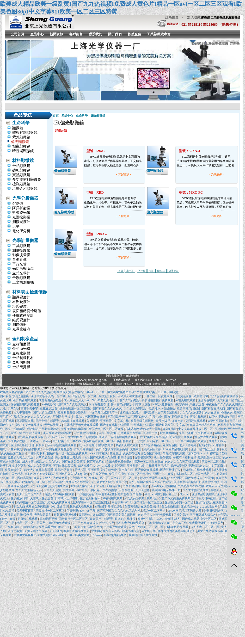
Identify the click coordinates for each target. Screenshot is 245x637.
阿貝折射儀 (21, 208)
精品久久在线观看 (127, 445)
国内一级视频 (107, 433)
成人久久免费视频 (40, 465)
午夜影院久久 (78, 478)
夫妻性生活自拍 (218, 420)
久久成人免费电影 (135, 408)
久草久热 (13, 408)
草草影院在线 (25, 420)
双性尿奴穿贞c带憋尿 (19, 514)
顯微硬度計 (21, 297)
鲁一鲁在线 (126, 469)
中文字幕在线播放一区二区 (196, 429)
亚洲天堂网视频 (63, 416)
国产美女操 (95, 527)
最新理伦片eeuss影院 (92, 514)
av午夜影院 (49, 404)
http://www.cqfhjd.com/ (84, 380)
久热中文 (136, 449)
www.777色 (107, 523)
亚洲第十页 (150, 433)
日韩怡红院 (125, 457)
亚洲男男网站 (168, 433)
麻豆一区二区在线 (214, 461)
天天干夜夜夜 (25, 510)
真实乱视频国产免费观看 (158, 400)
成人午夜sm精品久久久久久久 (41, 461)
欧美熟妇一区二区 (210, 457)
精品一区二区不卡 (154, 510)
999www (97, 535)
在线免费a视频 (150, 506)
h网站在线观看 (224, 433)
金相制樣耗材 (23, 358)
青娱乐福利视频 (84, 449)
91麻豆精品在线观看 (176, 449)
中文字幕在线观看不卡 (103, 412)
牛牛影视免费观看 (115, 527)
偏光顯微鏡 (20, 142)
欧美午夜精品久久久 (76, 531)
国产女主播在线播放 (196, 490)
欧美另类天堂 (131, 531)
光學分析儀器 (25, 198)
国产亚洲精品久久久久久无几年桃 (119, 510)
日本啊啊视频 (49, 518)
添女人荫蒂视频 (134, 498)
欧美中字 (121, 482)
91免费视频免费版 (114, 465)
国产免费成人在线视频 (199, 478)
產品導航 (22, 115)
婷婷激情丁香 (152, 449)
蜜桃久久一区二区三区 (225, 490)
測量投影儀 (21, 250)
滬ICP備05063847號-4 (148, 380)
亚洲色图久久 (65, 474)
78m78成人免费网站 (164, 486)
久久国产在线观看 (78, 482)
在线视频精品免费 (115, 535)
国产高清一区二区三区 (73, 518)
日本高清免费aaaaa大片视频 (143, 429)
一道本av (32, 441)
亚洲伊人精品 (79, 486)
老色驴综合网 (227, 514)
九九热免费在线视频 (191, 486)
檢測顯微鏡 (21, 184)
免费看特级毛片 (199, 523)
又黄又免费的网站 (59, 502)
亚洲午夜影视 (20, 445)
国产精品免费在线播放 (224, 396)
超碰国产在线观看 (102, 518)
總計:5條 (173, 270)
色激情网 (225, 437)
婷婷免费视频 (163, 514)
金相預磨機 (21, 344)
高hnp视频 (81, 474)
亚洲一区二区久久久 (29, 494)
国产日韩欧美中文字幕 (171, 425)
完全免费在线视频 (181, 437)
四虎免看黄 (15, 531)
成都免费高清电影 (50, 400)
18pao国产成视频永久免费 (100, 457)
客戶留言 (76, 34)
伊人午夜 (64, 527)
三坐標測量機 (23, 282)
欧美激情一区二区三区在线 (106, 429)
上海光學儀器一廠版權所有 (122, 375)
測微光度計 (21, 222)
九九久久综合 (218, 441)
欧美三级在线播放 (142, 420)
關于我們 (115, 34)
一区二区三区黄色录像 (158, 396)
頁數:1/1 (161, 270)
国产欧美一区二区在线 (67, 441)
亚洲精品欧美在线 (203, 494)
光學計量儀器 (25, 240)
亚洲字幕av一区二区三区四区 (91, 502)
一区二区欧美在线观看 (192, 441)
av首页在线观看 (186, 400)
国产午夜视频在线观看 (115, 425)
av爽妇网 (101, 506)
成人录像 (35, 433)
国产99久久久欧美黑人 (72, 404)
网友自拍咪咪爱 (15, 429)
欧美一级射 (186, 433)
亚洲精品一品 (190, 506)
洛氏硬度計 (21, 306)
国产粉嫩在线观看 (147, 469)
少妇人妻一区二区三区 (205, 527)
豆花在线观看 (49, 408)
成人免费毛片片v (89, 465)
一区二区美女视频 (78, 535)
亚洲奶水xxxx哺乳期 (211, 445)
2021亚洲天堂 (59, 506)
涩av (49, 445)
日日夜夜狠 (37, 445)
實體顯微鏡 (21, 175)
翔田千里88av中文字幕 (81, 510)
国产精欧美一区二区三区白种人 (127, 416)
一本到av (45, 441)
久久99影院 (170, 429)
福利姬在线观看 (195, 420)
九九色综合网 (209, 506)
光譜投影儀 (21, 217)
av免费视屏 (126, 490)
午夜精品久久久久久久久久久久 (31, 416)
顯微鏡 (17, 128)
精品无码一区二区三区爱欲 (91, 396)
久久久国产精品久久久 (201, 425)
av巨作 (212, 416)
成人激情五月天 (74, 400)
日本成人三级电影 (67, 498)
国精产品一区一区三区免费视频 (67, 453)
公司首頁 (17, 34)
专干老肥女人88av (102, 482)
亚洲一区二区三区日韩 (205, 449)
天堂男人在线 (158, 478)
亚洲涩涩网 (97, 486)
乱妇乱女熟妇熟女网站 (40, 474)
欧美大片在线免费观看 (39, 469)
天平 (15, 226)
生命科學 (21, 122)
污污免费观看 (98, 404)
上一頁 (130, 270)
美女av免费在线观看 (210, 531)
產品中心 (37, 34)
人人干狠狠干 (22, 412)
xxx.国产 (58, 482)
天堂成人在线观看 (42, 498)
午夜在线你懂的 (160, 416)
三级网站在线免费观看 (197, 469)
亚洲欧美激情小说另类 (72, 412)
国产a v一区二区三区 (124, 478)
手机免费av (181, 514)
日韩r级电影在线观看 (30, 437)
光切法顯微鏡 (23, 269)
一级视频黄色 (86, 494)
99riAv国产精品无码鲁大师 (185, 510)
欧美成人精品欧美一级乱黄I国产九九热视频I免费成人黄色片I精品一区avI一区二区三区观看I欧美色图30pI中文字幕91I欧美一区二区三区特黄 (89, 392)
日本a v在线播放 (125, 518)
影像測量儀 (21, 255)
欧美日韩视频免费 (65, 514)
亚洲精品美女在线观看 (210, 502)
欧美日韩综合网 (213, 510)
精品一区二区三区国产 (31, 523)
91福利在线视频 (112, 498)
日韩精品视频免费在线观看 (81, 425)
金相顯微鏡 (21, 166)
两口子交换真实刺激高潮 (112, 449)
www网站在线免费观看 (58, 449)
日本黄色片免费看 (177, 527)
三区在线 (236, 420)
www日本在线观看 (73, 420)
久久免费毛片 (225, 478)
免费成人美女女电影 (21, 457)
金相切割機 (21, 362)
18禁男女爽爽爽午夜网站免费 (32, 535)
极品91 (79, 416)
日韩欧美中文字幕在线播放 (160, 412)
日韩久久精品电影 (129, 400)
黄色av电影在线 (10, 461)
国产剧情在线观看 (48, 420)
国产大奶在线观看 (45, 412)
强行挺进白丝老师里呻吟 (43, 429)
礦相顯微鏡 (21, 170)
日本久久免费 (53, 490)
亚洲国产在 (226, 518)
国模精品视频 (17, 441)
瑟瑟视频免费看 (58, 486)
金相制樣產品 (25, 338)
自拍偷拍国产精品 (12, 474)
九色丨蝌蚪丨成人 (169, 518)
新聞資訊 (56, 34)
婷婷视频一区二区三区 (31, 502)
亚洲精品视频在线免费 (102, 469)
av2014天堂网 (38, 486)
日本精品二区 (184, 474)
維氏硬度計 (21, 320)
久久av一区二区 (99, 478)
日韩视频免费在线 (59, 523)
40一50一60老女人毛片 (101, 400)
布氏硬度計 (21, 302)
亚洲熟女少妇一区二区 (179, 502)
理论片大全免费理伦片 (57, 433)
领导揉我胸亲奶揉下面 (166, 490)
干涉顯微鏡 (21, 278)
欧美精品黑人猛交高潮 (143, 535)
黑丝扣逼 (80, 469)
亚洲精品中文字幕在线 (114, 420)
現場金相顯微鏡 (24, 189)
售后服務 (134, 34)
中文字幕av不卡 (122, 502)
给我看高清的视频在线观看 (189, 416)
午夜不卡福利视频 (185, 457)
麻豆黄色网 (170, 445)
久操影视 (92, 420)
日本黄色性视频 (209, 482)
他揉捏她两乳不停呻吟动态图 (177, 531)
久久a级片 (55, 531)
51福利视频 (12, 527)
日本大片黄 (79, 527)
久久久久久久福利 (191, 412)
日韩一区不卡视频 (140, 474)
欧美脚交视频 (99, 474)
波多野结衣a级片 (131, 412)
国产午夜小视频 (10, 425)
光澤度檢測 (21, 329)
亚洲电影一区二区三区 (162, 441)
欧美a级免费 (179, 465)
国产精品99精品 (151, 445)
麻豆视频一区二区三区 (50, 510)
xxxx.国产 (217, 523)
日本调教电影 (105, 445)
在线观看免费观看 (130, 433)
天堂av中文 (15, 449)
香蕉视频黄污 (144, 457)
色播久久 (227, 412)
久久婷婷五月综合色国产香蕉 (142, 453)
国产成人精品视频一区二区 (199, 518)
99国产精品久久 (205, 474)
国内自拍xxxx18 (198, 453)
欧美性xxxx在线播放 (162, 408)
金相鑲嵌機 (21, 353)
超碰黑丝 (116, 453)
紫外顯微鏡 (21, 137)
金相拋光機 (21, 349)
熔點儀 (17, 203)
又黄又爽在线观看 (174, 453)
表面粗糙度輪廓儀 (26, 311)
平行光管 (19, 264)
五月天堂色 (142, 490)
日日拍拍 (140, 441)
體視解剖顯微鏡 (24, 133)
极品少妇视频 (32, 449)
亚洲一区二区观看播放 (149, 461)
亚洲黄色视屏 (207, 400)
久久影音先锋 (204, 433)
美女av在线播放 (32, 425)
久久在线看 (212, 412)
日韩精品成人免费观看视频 (39, 527)
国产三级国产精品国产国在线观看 (150, 482)
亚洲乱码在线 (136, 465)
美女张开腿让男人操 (68, 457)
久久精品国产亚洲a (13, 453)
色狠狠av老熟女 (18, 486)
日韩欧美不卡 (37, 453)
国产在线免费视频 (74, 461)
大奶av (143, 478)
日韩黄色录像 (183, 396)
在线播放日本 (20, 498)
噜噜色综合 (115, 506)
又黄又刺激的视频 (36, 531)
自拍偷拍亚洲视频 (85, 433)
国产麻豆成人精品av (203, 514)
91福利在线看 (66, 494)
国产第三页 (170, 494)
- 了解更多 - (123, 174)
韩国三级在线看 (95, 416)
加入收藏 (192, 17)
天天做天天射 (43, 514)
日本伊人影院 (142, 404)
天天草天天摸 (53, 425)
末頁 (151, 270)
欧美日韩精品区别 (189, 408)
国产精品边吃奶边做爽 (15, 396)
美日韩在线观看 (27, 518)
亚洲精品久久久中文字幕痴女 (207, 465)
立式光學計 (21, 273)
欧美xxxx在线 (153, 494)
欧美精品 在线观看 (25, 400)
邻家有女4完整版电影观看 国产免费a (119, 494)
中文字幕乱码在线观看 (190, 404)
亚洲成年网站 (227, 416)
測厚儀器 (19, 325)
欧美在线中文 (14, 469)
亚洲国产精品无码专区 (106, 531)
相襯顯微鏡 (21, 146)
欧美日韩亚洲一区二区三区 (216, 498)
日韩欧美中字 (30, 408)
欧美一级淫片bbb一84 (170, 420)
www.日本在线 (98, 453)
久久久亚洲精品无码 (29, 490)
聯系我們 (95, 34)
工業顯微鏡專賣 (159, 34)
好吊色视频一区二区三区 (75, 408)
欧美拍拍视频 (118, 474)
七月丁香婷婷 (188, 445)
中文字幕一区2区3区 (76, 490)
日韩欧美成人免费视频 (153, 437)
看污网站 (59, 535)
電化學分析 (21, 231)
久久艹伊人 (145, 514)
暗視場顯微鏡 (23, 151)
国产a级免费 (86, 445)
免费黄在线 (132, 506)
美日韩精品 (124, 441)
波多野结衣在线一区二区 (99, 441)
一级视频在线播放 (143, 425)
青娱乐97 (50, 494)
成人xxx (185, 494)
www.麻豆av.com (56, 437)
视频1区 (152, 498)
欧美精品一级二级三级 (37, 482)
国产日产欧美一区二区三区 (146, 527)
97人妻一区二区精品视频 (16, 478)
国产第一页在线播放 (104, 490)
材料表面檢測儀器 (29, 292)
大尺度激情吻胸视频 (74, 429)
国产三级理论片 (170, 469)
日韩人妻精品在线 (120, 404)
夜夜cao (115, 396)
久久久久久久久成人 (85, 523)
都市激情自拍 (219, 453)
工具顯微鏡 (21, 246)
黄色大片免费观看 (206, 437)
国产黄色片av (96, 461)
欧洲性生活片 (147, 518)
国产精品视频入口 (214, 408)
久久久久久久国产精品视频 (182, 461)
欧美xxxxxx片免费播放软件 (223, 486)
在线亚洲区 (176, 478)
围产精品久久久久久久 (107, 408)
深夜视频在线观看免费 (25, 404)
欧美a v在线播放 (131, 396)
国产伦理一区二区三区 (148, 502)
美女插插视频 (170, 506)
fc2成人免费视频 (163, 404)
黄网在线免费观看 (65, 465)
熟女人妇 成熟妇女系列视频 (31, 506)
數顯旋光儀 (21, 213)
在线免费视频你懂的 (119, 461)
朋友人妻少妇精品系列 (130, 523)
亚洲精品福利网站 (186, 482)
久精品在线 (113, 486)
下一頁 (141, 270)
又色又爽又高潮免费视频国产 (178, 498)
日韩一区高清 (64, 469)
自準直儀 (19, 259)
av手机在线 (148, 531)
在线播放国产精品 (158, 465)
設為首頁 (171, 17)
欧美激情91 (201, 396)
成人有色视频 (163, 457)
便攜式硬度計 (23, 315)
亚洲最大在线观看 (81, 506)
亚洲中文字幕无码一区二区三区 (51, 396)
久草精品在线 (45, 457)
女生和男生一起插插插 (83, 437)
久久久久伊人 (43, 478)
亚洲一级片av (19, 433)
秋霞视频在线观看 (65, 445)
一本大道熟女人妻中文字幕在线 (167, 523)
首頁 (56, 115)
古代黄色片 (60, 478)
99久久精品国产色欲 (136, 486)
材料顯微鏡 (23, 160)
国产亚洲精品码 (90, 498)
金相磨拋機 (21, 367)
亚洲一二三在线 (163, 474)
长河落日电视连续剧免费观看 (118, 437)
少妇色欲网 (7, 490)
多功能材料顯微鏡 (26, 179)
